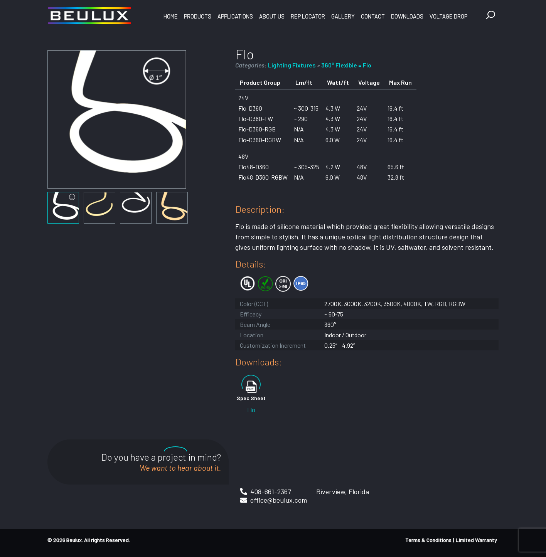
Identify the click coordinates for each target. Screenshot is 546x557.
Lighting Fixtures (292, 65)
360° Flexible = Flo (346, 65)
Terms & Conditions (428, 540)
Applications (235, 16)
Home (170, 16)
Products (197, 16)
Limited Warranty (476, 540)
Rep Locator (308, 16)
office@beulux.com (278, 500)
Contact (373, 16)
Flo (251, 409)
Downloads (407, 16)
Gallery (343, 16)
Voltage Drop (448, 16)
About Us (272, 16)
